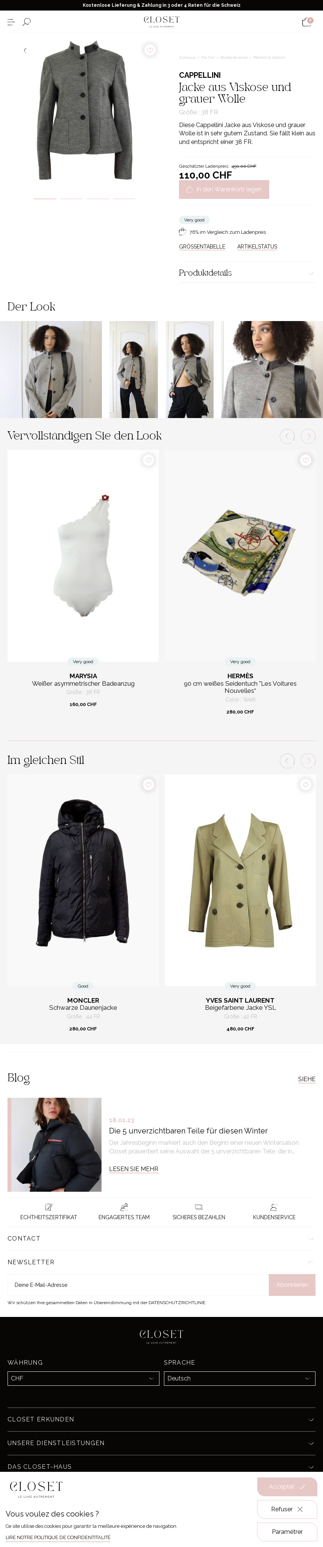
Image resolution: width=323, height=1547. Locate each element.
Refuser (287, 1509)
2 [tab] (71, 198)
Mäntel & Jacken (269, 57)
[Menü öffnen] (11, 22)
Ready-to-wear (235, 57)
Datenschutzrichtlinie (177, 1302)
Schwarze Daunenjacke (83, 1007)
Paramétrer (287, 1531)
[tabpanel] (85, 110)
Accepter (287, 1487)
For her (209, 57)
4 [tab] (124, 198)
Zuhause (188, 57)
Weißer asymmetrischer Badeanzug (83, 683)
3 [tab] (97, 198)
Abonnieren (292, 1284)
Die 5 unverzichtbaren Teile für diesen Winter (188, 1130)
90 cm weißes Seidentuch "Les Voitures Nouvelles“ (240, 687)
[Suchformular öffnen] (26, 22)
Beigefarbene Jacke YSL (240, 1007)
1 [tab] (45, 198)
